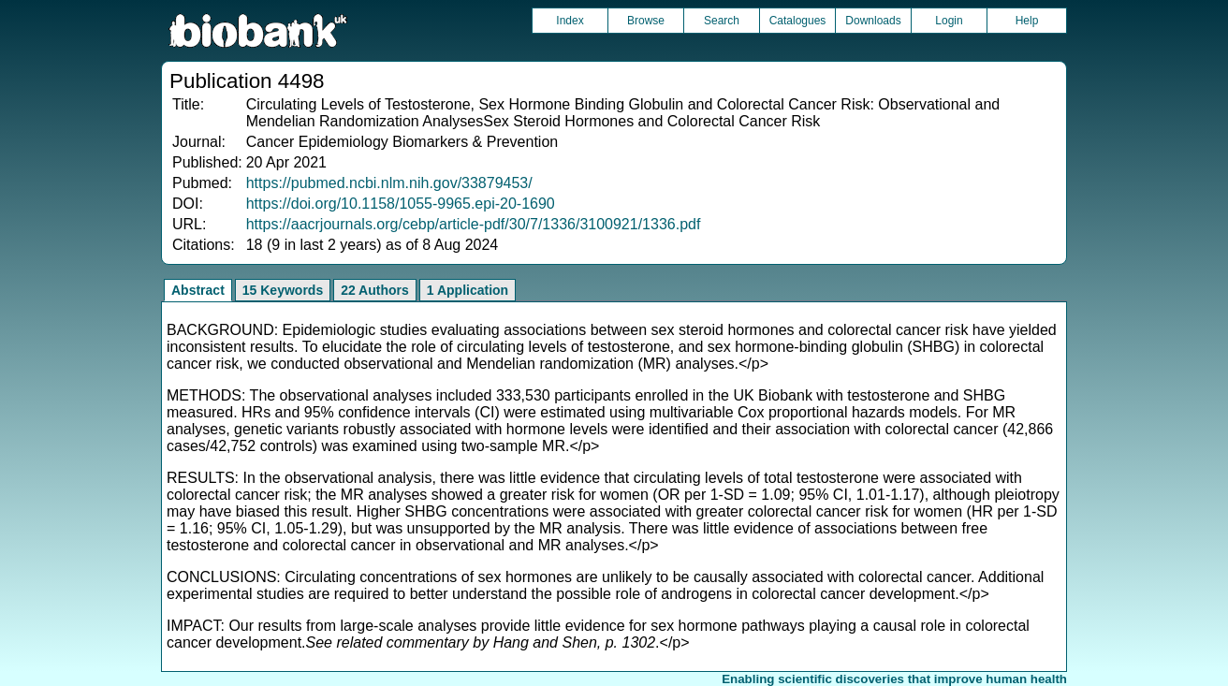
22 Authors (375, 290)
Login (948, 20)
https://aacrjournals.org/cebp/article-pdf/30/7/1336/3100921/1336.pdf (473, 224)
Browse (646, 20)
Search (721, 20)
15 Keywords (282, 290)
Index (569, 20)
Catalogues (797, 20)
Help (1027, 20)
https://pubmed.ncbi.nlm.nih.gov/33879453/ (389, 183)
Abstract (198, 290)
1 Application (467, 290)
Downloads (872, 20)
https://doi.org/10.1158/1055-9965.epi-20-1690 (400, 204)
